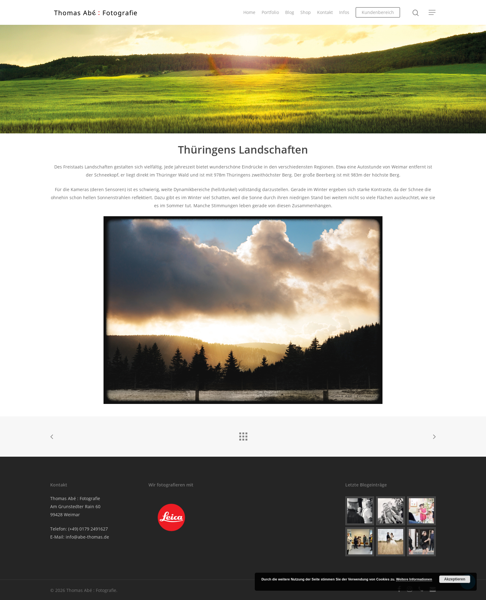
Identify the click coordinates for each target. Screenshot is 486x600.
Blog (289, 12)
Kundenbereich (378, 12)
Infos (344, 12)
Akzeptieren (454, 579)
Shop (305, 12)
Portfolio (270, 12)
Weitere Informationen (414, 579)
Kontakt (325, 12)
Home (249, 12)
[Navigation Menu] (432, 12)
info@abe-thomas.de (87, 537)
